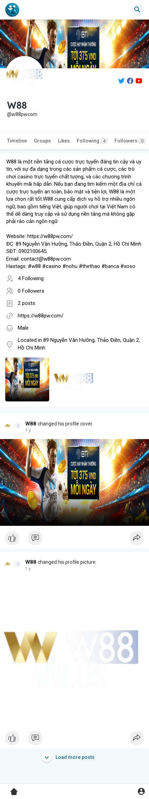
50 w (29, 430)
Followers (130, 141)
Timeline (17, 141)
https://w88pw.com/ (41, 316)
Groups (42, 141)
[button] (137, 9)
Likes (64, 141)
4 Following (31, 278)
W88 (31, 424)
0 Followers (31, 291)
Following (92, 141)
